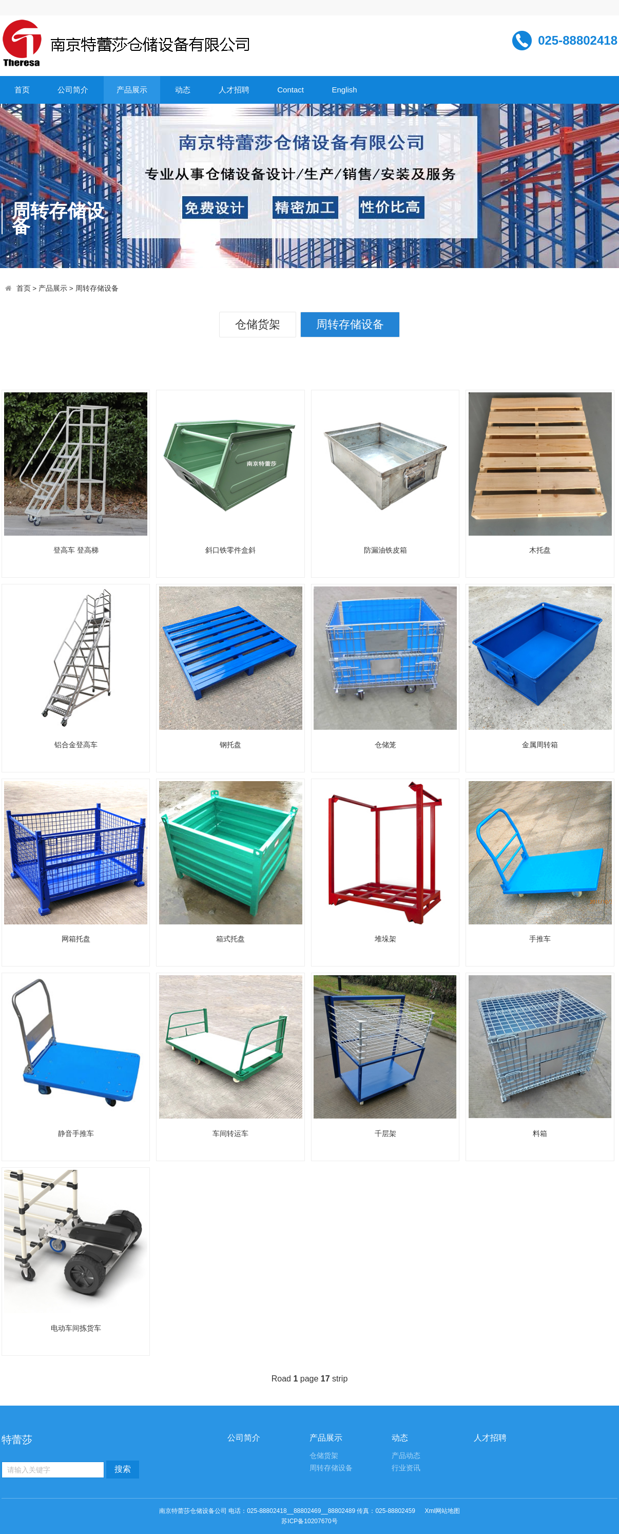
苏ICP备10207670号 (309, 1521)
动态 (182, 89)
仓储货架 (257, 324)
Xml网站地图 (442, 1510)
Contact (290, 89)
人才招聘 (234, 89)
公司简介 (72, 89)
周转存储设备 (97, 288)
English (344, 89)
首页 (22, 89)
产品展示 (132, 89)
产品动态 (406, 1456)
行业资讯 (406, 1468)
